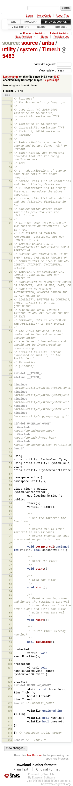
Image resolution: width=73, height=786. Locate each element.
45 (10, 405)
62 (10, 495)
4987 (56, 76)
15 (10, 170)
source (29, 43)
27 (10, 282)
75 (10, 557)
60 (10, 485)
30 (10, 310)
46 (10, 413)
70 (10, 528)
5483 (8, 56)
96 (10, 645)
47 (10, 420)
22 (10, 233)
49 (10, 427)
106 (10, 696)
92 (10, 627)
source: (11, 43)
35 (10, 351)
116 (10, 740)
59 (10, 481)
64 (10, 503)
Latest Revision (59, 33)
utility (9, 49)
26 (10, 271)
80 (10, 576)
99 (10, 660)
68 (10, 518)
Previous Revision (34, 33)
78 (10, 568)
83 (10, 587)
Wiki (14, 21)
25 (10, 261)
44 (10, 398)
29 (10, 299)
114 (10, 732)
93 (10, 631)
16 (10, 181)
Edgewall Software (43, 777)
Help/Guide (44, 15)
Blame (44, 36)
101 (10, 667)
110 (10, 717)
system (29, 49)
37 (10, 366)
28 (10, 289)
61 (10, 488)
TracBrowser (35, 755)
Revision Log (61, 36)
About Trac (62, 15)
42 (10, 384)
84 (10, 591)
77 (10, 565)
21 (10, 223)
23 (10, 243)
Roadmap (31, 21)
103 (10, 681)
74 (10, 553)
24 (10, 254)
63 (10, 499)
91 (10, 623)
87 (10, 605)
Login (29, 15)
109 (10, 710)
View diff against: (52, 64)
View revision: (47, 70)
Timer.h (51, 49)
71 (10, 536)
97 (10, 649)
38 (10, 369)
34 (10, 341)
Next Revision (23, 36)
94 (10, 638)
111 (10, 721)
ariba (48, 43)
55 (10, 463)
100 (10, 664)
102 (10, 678)
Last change (10, 76)
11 (10, 142)
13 (10, 163)
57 (10, 473)
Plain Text (20, 769)
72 (10, 543)
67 (10, 514)
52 (10, 448)
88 (10, 612)
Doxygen (61, 27)
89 (10, 616)
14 (10, 167)
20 (10, 219)
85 (10, 594)
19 (10, 209)
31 (10, 320)
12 (10, 152)
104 (10, 685)
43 (10, 391)
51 (10, 441)
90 (10, 620)
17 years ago (51, 80)
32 (10, 327)
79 (10, 572)
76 (10, 561)
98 (10, 653)
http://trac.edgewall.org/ (56, 784)
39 (10, 373)
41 (10, 380)
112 (10, 725)
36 (10, 362)
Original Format (48, 769)
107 (10, 703)
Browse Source (56, 21)
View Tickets (20, 27)
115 (10, 736)
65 (10, 507)
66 (10, 510)
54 (10, 456)
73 (10, 546)
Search (42, 27)
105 (10, 689)
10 (10, 138)
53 (10, 452)
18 (10, 198)
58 (10, 477)
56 (10, 466)
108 (10, 707)
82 (10, 583)
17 (10, 188)
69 (10, 525)
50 (10, 434)
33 (10, 331)
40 (10, 377)
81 (10, 579)
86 (10, 598)
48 (10, 423)
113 (10, 729)
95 (10, 642)
